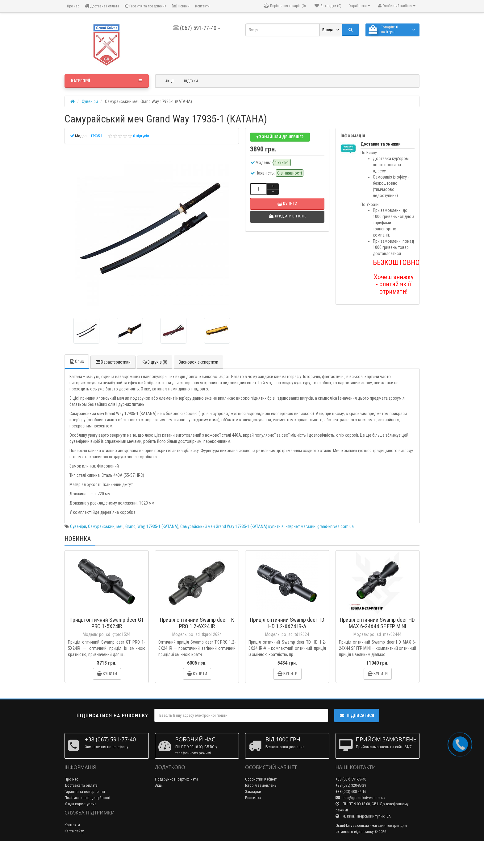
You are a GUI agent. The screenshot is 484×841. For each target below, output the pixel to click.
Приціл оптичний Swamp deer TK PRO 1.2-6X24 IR (197, 622)
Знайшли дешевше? (280, 136)
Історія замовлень (261, 785)
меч (119, 526)
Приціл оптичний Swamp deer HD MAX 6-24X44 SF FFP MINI (377, 622)
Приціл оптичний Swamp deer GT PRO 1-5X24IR (106, 622)
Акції (169, 81)
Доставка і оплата (102, 6)
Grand (130, 526)
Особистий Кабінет (261, 779)
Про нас (72, 6)
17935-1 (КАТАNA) (162, 526)
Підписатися (356, 715)
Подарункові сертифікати (176, 779)
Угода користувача (80, 804)
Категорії (106, 81)
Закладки (253, 791)
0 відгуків (141, 136)
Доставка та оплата (81, 785)
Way (140, 526)
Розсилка (253, 797)
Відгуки (191, 81)
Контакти (202, 6)
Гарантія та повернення (145, 6)
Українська (359, 5)
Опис (76, 361)
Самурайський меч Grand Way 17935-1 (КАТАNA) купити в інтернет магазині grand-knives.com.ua (267, 526)
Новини (181, 6)
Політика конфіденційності (87, 797)
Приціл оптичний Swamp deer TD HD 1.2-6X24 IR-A (287, 622)
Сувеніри (78, 526)
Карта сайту (74, 831)
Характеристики (113, 362)
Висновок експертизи (198, 362)
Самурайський (101, 526)
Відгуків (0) (154, 362)
